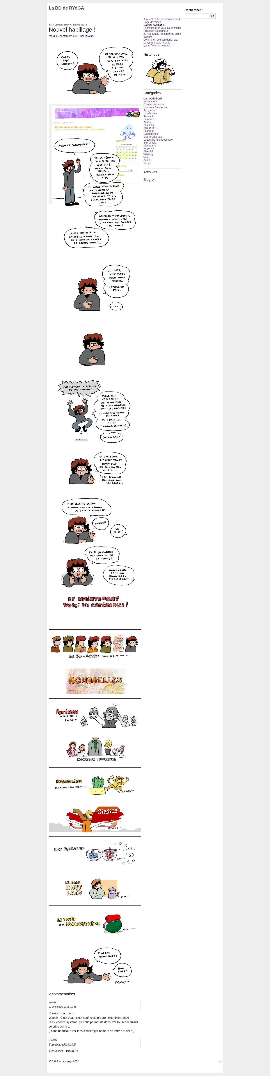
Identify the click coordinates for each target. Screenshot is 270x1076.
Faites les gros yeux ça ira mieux (162, 27)
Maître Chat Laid (153, 136)
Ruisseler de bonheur (155, 30)
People (147, 163)
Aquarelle (148, 116)
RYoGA (89, 36)
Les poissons (151, 133)
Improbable (149, 142)
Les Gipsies (150, 113)
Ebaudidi (148, 151)
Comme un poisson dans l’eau (160, 39)
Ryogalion (149, 110)
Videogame (150, 145)
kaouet (52, 1002)
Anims (147, 122)
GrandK (53, 1040)
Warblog (148, 154)
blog (50, 25)
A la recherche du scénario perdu (162, 19)
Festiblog (148, 125)
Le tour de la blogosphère (158, 139)
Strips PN (148, 148)
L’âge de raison (152, 22)
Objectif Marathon (153, 104)
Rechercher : (194, 10)
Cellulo (147, 160)
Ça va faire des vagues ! (157, 45)
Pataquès (148, 119)
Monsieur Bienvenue (155, 107)
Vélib (146, 157)
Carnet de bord (61, 25)
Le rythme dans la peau (156, 42)
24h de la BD (150, 127)
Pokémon (148, 130)
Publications (150, 101)
